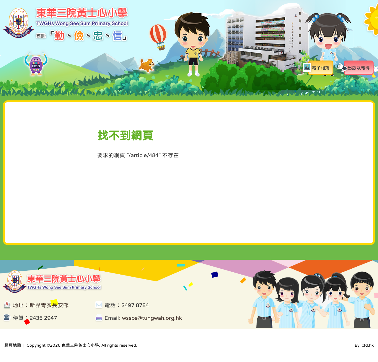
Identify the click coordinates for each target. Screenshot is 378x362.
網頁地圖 (12, 345)
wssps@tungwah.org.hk (152, 318)
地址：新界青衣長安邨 (41, 305)
